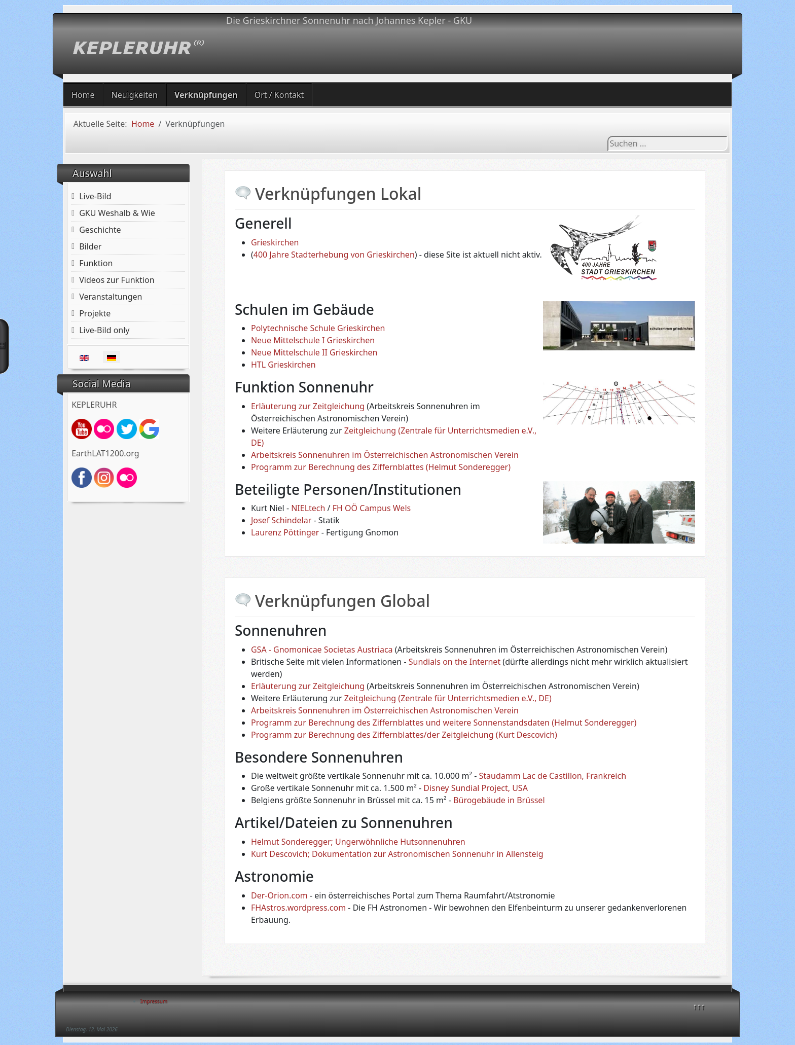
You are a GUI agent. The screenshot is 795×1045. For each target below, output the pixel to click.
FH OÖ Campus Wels (372, 508)
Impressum (154, 1000)
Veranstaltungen (110, 296)
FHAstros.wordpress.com (298, 907)
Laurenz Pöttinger (285, 532)
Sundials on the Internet (454, 661)
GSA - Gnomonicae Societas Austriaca (322, 649)
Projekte (95, 313)
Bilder (90, 246)
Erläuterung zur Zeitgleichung (308, 406)
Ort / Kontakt (279, 94)
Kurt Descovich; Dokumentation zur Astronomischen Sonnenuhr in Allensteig (397, 853)
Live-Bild (95, 196)
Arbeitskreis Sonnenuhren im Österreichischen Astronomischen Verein (385, 454)
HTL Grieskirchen (283, 364)
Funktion (96, 263)
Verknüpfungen (206, 94)
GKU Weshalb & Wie (117, 213)
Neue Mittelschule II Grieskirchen (314, 352)
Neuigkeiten (135, 94)
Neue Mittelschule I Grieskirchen (313, 340)
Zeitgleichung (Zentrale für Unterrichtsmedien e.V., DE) (448, 698)
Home (83, 94)
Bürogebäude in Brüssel (499, 800)
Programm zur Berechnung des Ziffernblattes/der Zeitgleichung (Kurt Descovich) (404, 734)
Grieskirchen (275, 242)
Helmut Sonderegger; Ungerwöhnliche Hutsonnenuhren (358, 841)
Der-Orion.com (279, 895)
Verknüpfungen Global (342, 600)
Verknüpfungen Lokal (338, 193)
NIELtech (308, 508)
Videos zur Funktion (116, 279)
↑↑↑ (699, 1006)
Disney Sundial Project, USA (475, 788)
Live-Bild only (104, 330)
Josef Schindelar (281, 520)
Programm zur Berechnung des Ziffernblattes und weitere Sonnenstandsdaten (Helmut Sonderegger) (443, 722)
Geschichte (100, 229)
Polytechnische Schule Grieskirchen (318, 328)
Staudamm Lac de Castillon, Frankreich (552, 775)
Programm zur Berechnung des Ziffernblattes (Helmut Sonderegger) (381, 467)
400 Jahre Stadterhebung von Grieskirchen (334, 254)
